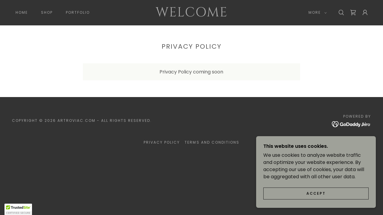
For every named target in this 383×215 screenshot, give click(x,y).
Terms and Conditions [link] (212, 142)
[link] (191, 14)
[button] (316, 12)
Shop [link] (47, 12)
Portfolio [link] (78, 12)
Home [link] (22, 12)
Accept (316, 201)
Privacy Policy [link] (162, 142)
